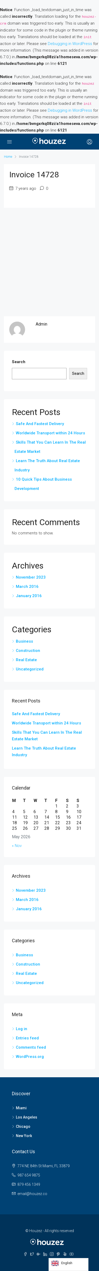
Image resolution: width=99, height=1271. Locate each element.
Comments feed (31, 1047)
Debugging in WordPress (70, 43)
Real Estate (26, 659)
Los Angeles (26, 1117)
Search (18, 361)
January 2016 (29, 595)
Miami (21, 1108)
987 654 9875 (28, 1175)
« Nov (17, 845)
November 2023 (31, 577)
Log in (21, 1028)
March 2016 (27, 586)
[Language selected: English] (68, 1264)
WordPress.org (30, 1056)
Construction (28, 650)
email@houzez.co (32, 1194)
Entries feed (27, 1038)
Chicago (23, 1126)
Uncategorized (30, 669)
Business (24, 641)
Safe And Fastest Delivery (40, 423)
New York (24, 1136)
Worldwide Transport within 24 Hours (50, 433)
